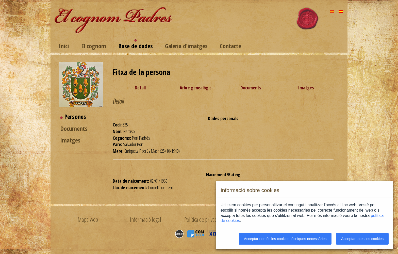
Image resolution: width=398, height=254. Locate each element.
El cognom (93, 46)
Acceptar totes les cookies (362, 239)
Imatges (70, 140)
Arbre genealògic (195, 88)
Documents (74, 128)
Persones (75, 116)
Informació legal (145, 219)
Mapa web (88, 219)
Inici (64, 46)
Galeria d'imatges (186, 46)
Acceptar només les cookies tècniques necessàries (285, 239)
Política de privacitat (203, 219)
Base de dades (135, 46)
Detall (140, 88)
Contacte (230, 46)
